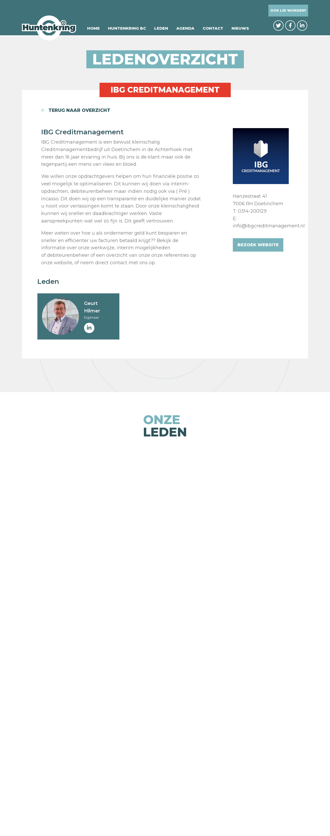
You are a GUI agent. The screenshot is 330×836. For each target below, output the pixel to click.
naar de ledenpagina (165, 721)
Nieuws (240, 29)
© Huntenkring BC (115, 820)
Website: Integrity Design (206, 820)
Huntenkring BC (127, 29)
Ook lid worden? (288, 11)
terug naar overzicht (76, 110)
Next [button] (318, 574)
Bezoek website (258, 244)
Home (93, 29)
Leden (161, 29)
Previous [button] (11, 574)
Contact (213, 29)
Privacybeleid (157, 820)
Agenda (185, 29)
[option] (70, 574)
